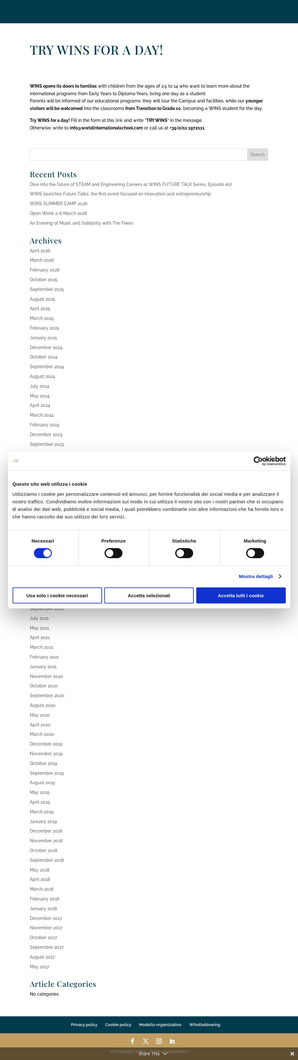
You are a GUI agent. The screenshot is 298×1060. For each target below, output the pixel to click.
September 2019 (47, 773)
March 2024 (42, 415)
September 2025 (47, 289)
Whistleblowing (204, 1024)
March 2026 (42, 260)
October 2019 (43, 763)
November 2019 (46, 753)
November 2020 (46, 676)
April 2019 (40, 802)
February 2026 (44, 269)
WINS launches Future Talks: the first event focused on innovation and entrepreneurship (120, 193)
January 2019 (43, 821)
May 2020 (40, 715)
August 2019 (42, 782)
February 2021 (44, 656)
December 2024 (46, 347)
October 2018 (43, 850)
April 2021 (40, 637)
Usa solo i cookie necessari (57, 595)
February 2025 (44, 328)
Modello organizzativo (160, 1024)
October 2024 (43, 356)
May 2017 (39, 966)
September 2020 (47, 695)
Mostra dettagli (256, 576)
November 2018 (46, 840)
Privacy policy (84, 1024)
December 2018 (46, 830)
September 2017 (46, 947)
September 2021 (46, 608)
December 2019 (46, 743)
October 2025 (43, 279)
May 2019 (39, 792)
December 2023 (46, 434)
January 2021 (43, 666)
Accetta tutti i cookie (241, 595)
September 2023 (47, 444)
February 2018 (44, 898)
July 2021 (39, 618)
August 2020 (43, 705)
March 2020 (42, 734)
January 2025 (43, 337)
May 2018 (39, 869)
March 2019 (41, 811)
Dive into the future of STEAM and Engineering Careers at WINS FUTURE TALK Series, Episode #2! (131, 184)
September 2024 (47, 366)
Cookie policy (118, 1024)
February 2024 (44, 424)
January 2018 (43, 908)
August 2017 (42, 956)
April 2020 (40, 724)
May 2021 (39, 628)
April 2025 (40, 308)
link (119, 120)
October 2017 (43, 937)
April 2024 (40, 405)
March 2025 (42, 318)
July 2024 (39, 386)
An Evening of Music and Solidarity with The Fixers (81, 223)
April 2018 (40, 879)
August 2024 (42, 376)
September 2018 (47, 860)
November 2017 (46, 927)
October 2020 (44, 685)
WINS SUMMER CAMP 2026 (58, 203)
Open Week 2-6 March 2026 (58, 213)
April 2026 (40, 250)
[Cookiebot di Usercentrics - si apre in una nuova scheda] (258, 461)
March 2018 (41, 889)
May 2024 (40, 395)
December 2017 (46, 918)
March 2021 (41, 647)
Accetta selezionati (149, 595)
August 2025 (42, 299)
